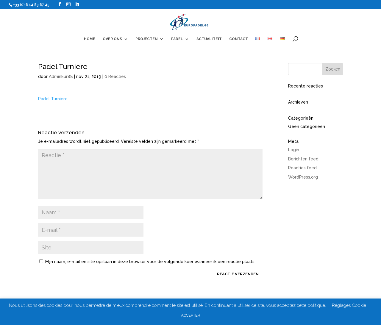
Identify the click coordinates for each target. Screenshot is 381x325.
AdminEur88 (61, 76)
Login (293, 149)
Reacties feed (302, 167)
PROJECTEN (146, 39)
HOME (89, 39)
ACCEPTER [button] (190, 315)
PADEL (177, 39)
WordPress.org (303, 177)
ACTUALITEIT (209, 39)
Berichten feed (303, 159)
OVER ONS (112, 39)
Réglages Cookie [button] (349, 305)
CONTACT (238, 39)
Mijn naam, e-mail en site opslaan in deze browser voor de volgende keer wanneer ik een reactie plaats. (150, 261)
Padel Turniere (53, 98)
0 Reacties (115, 76)
